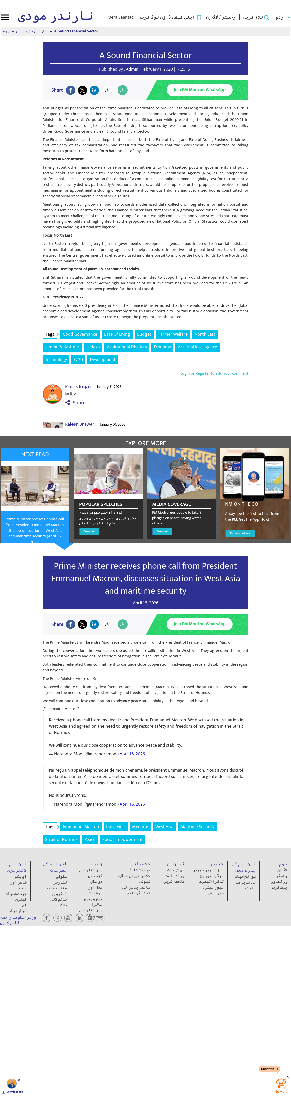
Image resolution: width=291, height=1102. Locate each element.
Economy (162, 347)
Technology (56, 359)
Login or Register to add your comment (214, 373)
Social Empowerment (122, 839)
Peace (89, 839)
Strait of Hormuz (61, 839)
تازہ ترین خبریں (32, 31)
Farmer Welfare (173, 334)
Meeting (140, 826)
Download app (14, 1092)
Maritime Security (197, 826)
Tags (51, 334)
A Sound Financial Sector (76, 31)
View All (89, 531)
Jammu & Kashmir (62, 347)
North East (205, 334)
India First (115, 826)
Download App (240, 533)
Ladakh (93, 347)
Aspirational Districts (127, 347)
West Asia (164, 826)
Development (103, 359)
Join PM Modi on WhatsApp (200, 89)
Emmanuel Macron (81, 826)
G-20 (78, 359)
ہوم (6, 31)
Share (75, 402)
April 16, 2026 (132, 754)
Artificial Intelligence (197, 347)
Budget (144, 334)
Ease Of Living (117, 334)
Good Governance (80, 334)
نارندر (55, 16)
